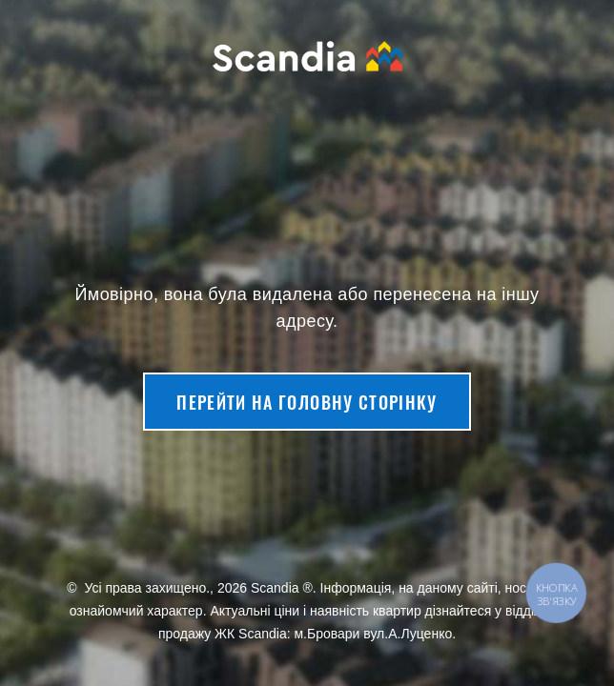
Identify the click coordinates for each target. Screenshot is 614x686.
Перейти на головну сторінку (306, 402)
